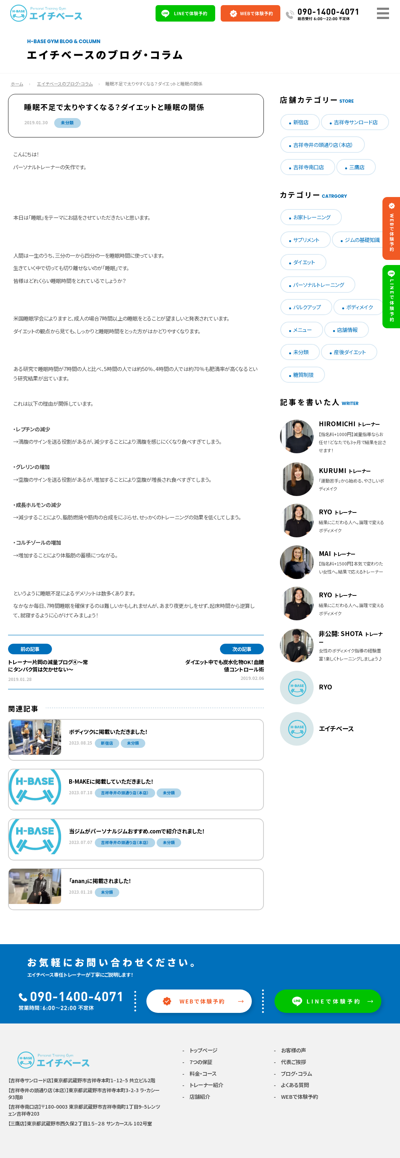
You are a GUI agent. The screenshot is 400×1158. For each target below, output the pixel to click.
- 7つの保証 (197, 1062)
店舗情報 (347, 329)
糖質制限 (303, 374)
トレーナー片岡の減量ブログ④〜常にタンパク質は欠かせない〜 (48, 665)
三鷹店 (357, 167)
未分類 (67, 122)
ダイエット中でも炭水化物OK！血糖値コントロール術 (224, 665)
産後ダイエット (350, 352)
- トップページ (199, 1050)
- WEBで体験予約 (296, 1096)
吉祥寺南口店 (308, 167)
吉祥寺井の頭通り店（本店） (323, 144)
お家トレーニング (311, 217)
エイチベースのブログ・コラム (65, 83)
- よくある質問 (291, 1085)
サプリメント (306, 239)
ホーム (17, 83)
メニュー (302, 329)
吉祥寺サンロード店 (356, 122)
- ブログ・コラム (293, 1073)
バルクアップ (307, 307)
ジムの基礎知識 (362, 239)
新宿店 (301, 122)
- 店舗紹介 (196, 1096)
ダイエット (304, 262)
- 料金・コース (199, 1073)
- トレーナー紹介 (202, 1085)
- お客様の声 (290, 1050)
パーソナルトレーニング (318, 284)
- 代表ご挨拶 (290, 1062)
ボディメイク (359, 307)
